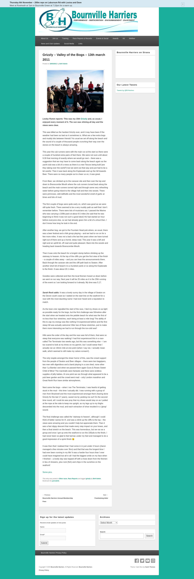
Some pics (47, 472)
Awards (115, 38)
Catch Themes (150, 567)
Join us (55, 38)
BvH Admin (63, 64)
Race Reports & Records (82, 38)
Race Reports (73, 479)
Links (80, 44)
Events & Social (102, 38)
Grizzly (84, 119)
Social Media (69, 44)
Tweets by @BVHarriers (125, 90)
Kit (124, 38)
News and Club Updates (50, 44)
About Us (44, 38)
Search (102, 532)
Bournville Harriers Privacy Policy (53, 553)
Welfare (132, 38)
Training (65, 38)
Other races (63, 479)
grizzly (88, 479)
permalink (55, 481)
